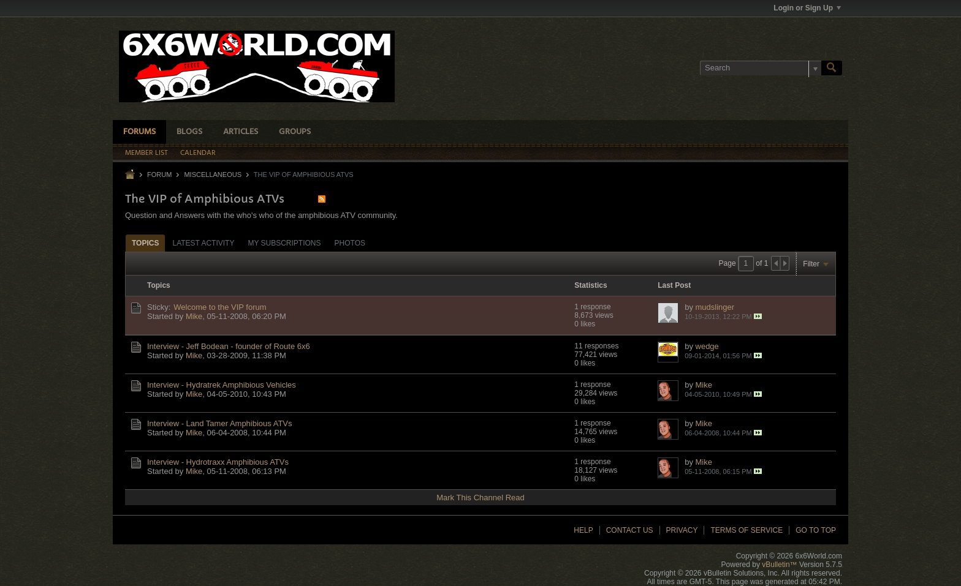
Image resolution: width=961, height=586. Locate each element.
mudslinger (715, 307)
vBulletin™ (779, 564)
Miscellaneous (212, 174)
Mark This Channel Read (480, 497)
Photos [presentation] (350, 243)
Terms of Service (746, 530)
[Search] (760, 68)
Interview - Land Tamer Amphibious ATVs (219, 423)
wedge (707, 346)
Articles (240, 132)
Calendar (198, 153)
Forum (159, 174)
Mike (194, 316)
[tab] (145, 243)
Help (583, 530)
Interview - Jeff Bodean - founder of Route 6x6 (228, 346)
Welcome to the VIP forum (219, 307)
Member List (146, 153)
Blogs (189, 132)
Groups (295, 132)
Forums (139, 132)
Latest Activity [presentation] (203, 243)
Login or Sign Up (807, 8)
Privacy (682, 530)
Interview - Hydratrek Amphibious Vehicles (221, 384)
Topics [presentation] (145, 243)
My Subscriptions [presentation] (284, 243)
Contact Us (629, 530)
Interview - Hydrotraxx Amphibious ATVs (218, 462)
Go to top (816, 530)
